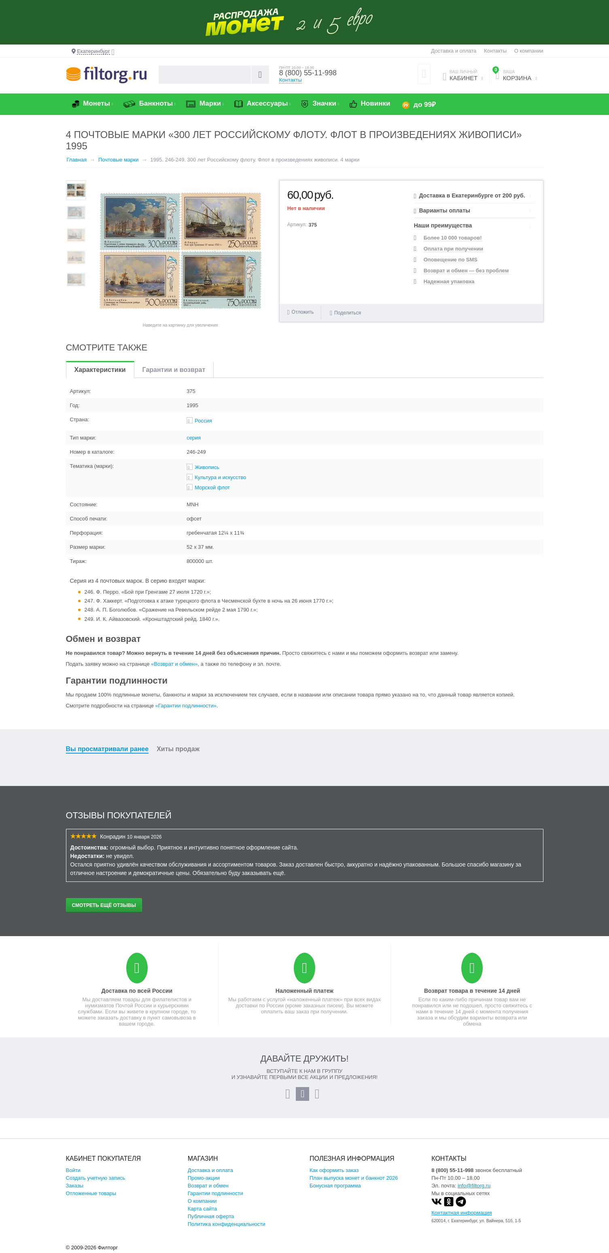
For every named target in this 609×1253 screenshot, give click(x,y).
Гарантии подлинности (215, 1193)
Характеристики (100, 369)
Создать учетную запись (95, 1178)
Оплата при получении (453, 249)
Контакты (495, 51)
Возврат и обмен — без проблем (466, 271)
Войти (73, 1170)
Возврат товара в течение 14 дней (472, 991)
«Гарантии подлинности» (185, 706)
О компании (528, 51)
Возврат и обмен (208, 1186)
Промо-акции (204, 1178)
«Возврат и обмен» (174, 664)
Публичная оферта (211, 1216)
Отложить (303, 312)
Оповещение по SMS (450, 260)
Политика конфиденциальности (226, 1224)
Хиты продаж (178, 748)
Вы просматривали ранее (107, 748)
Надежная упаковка (449, 281)
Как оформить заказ (334, 1170)
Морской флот (212, 487)
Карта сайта (202, 1209)
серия (194, 438)
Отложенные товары (91, 1193)
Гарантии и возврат (174, 369)
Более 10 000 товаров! (453, 238)
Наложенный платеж (304, 991)
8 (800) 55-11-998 (311, 73)
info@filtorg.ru (474, 1186)
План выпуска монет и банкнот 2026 (354, 1178)
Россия (203, 421)
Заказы (74, 1186)
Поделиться (345, 312)
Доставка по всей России (136, 991)
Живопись (207, 467)
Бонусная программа (335, 1186)
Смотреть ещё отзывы (104, 905)
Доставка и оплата (453, 51)
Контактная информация (461, 1213)
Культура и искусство (220, 477)
